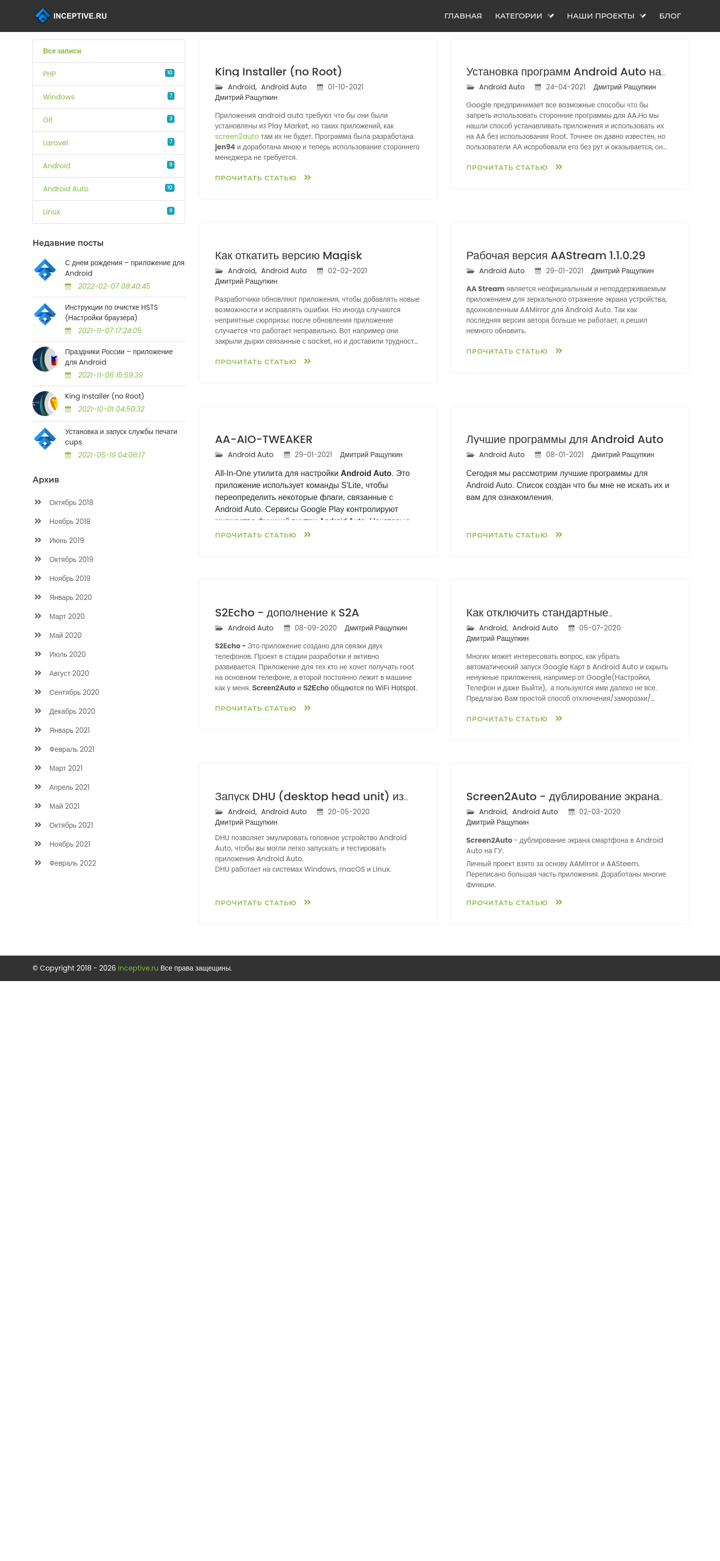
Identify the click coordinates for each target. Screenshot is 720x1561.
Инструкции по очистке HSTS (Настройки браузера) (111, 312)
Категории (524, 16)
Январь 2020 (62, 597)
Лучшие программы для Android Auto (565, 787)
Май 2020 (57, 635)
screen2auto (237, 252)
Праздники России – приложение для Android (119, 357)
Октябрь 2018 (63, 503)
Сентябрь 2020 (66, 692)
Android (56, 166)
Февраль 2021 (63, 749)
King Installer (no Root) (104, 396)
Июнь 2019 (58, 540)
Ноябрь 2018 (61, 522)
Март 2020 (58, 616)
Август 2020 (60, 673)
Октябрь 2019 (63, 559)
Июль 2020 (59, 654)
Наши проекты (606, 16)
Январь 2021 (61, 730)
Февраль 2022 (64, 863)
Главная (463, 15)
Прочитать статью (263, 293)
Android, (243, 203)
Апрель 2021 (61, 787)
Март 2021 (57, 768)
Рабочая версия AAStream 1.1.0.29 (556, 487)
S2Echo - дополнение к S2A (287, 1076)
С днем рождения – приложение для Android (124, 268)
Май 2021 (56, 806)
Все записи (62, 51)
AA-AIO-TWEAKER (263, 787)
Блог (670, 15)
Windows (58, 97)
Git (47, 120)
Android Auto (65, 189)
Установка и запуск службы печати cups (121, 437)
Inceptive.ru (139, 1548)
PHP (49, 74)
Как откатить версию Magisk (288, 487)
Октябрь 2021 (62, 825)
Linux (51, 212)
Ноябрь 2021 (61, 844)
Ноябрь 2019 (61, 578)
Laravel (55, 143)
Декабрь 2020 (64, 711)
